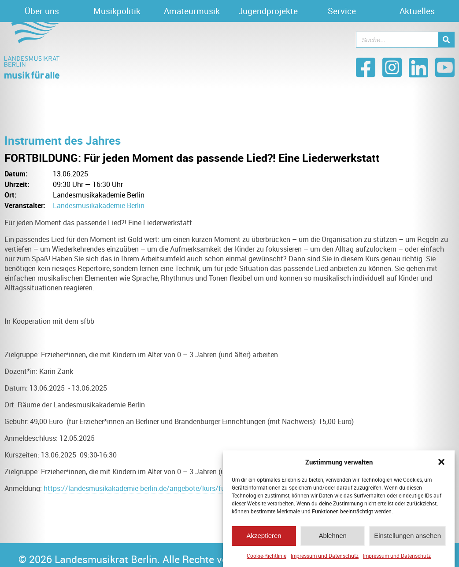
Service (342, 11)
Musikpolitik (117, 11)
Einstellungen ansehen (407, 538)
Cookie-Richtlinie (266, 558)
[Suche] (446, 39)
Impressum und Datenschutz (325, 558)
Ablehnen (332, 538)
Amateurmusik (192, 11)
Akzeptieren (263, 538)
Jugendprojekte (268, 11)
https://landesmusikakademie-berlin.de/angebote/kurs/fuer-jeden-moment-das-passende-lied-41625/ (202, 488)
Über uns (42, 11)
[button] (441, 465)
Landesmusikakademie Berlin (98, 205)
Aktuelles (417, 11)
